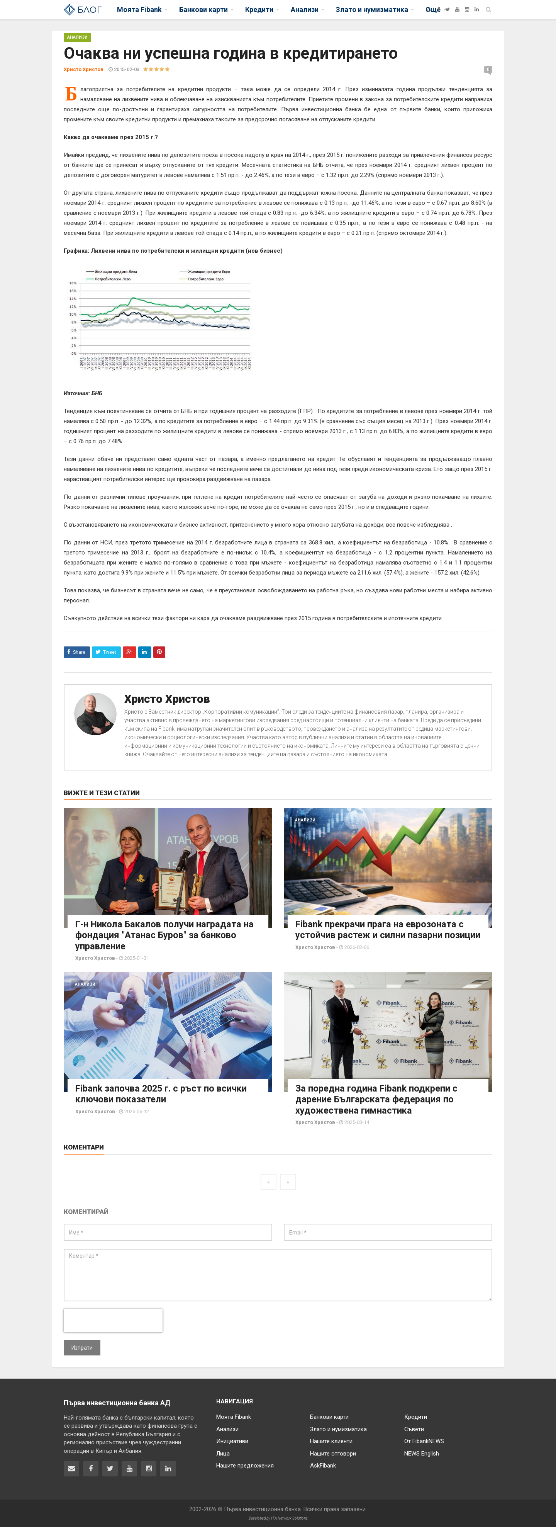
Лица (223, 1452)
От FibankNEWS (424, 1440)
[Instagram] (467, 9)
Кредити (415, 1416)
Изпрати (82, 1347)
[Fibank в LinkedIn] (168, 1468)
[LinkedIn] (477, 9)
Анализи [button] (305, 9)
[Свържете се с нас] (71, 1468)
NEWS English (421, 1452)
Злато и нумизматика (338, 1428)
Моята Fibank (233, 1416)
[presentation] (113, 1319)
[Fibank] (429, 9)
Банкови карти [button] (203, 9)
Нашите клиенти (331, 1440)
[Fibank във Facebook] (90, 1468)
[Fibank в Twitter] (110, 1468)
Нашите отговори (333, 1452)
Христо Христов (167, 699)
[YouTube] (457, 9)
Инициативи (232, 1440)
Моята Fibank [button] (139, 9)
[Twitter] (447, 9)
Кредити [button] (259, 9)
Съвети (414, 1428)
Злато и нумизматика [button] (372, 9)
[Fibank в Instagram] (148, 1468)
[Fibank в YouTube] (129, 1468)
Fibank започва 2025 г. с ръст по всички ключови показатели (162, 1093)
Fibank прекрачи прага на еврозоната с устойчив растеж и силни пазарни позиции (380, 935)
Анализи (77, 37)
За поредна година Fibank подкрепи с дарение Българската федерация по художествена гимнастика (377, 1099)
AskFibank (323, 1464)
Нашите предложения (245, 1464)
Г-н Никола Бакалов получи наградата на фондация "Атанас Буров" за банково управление (166, 935)
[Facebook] (438, 9)
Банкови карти (329, 1416)
